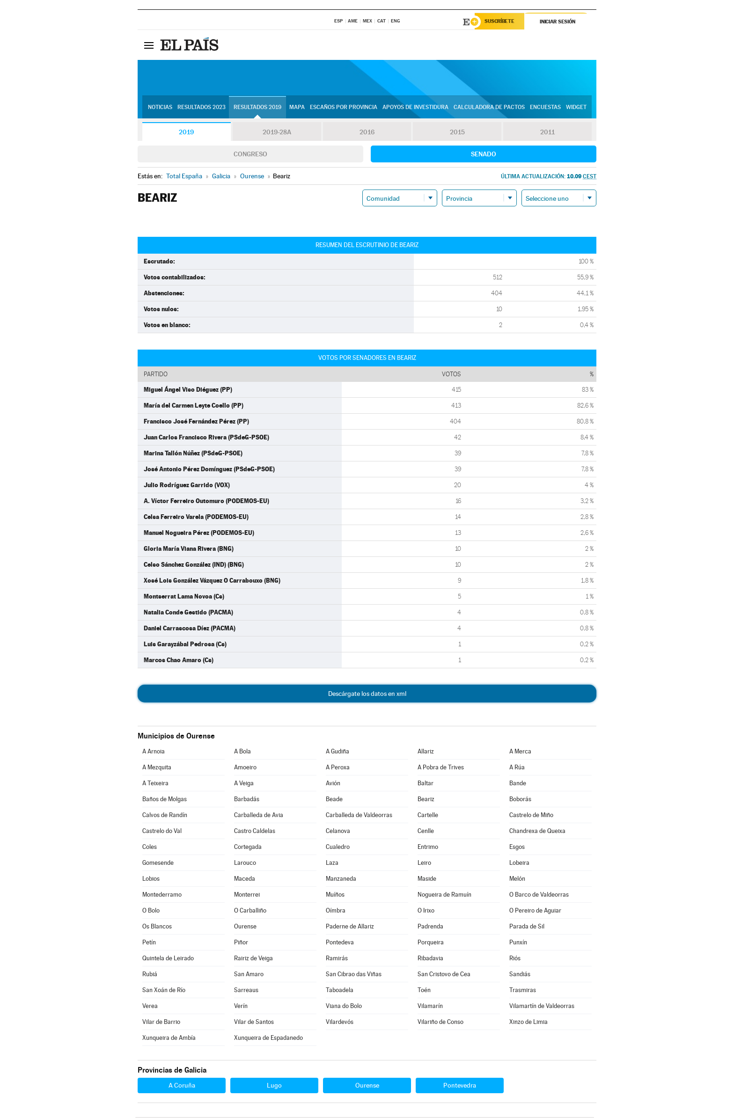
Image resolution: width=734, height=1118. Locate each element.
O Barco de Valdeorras (539, 895)
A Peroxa (338, 768)
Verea (150, 1006)
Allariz (426, 752)
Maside (427, 879)
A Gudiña (337, 752)
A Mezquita (156, 768)
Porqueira (431, 943)
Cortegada (248, 847)
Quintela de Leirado (168, 959)
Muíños (335, 895)
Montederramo (162, 895)
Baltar (425, 784)
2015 (457, 133)
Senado (483, 155)
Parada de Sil (526, 927)
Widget (576, 108)
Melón (517, 879)
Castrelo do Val (162, 831)
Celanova (338, 831)
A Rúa (517, 768)
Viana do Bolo (344, 1006)
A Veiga (244, 784)
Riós (515, 959)
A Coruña (182, 1086)
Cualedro (338, 847)
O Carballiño (250, 911)
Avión (333, 784)
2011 (547, 133)
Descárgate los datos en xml (367, 694)
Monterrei (247, 895)
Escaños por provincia (343, 108)
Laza (332, 863)
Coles (149, 847)
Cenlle (426, 831)
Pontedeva (340, 943)
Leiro (424, 863)
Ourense (245, 927)
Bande (517, 784)
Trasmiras (522, 990)
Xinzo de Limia (528, 1022)
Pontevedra (459, 1086)
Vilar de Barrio (161, 1022)
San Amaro (249, 975)
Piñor (241, 943)
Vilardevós (339, 1022)
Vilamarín (430, 1006)
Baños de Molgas (164, 800)
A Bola (242, 752)
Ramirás (337, 959)
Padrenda (430, 927)
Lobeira (519, 863)
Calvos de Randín (164, 815)
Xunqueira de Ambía (169, 1038)
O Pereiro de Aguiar (535, 911)
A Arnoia (153, 752)
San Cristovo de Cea (444, 975)
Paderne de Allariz (350, 927)
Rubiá (149, 975)
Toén (424, 990)
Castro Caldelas (254, 831)
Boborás (520, 800)
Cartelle (428, 815)
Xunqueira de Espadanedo (268, 1038)
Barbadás (246, 800)
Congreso (250, 155)
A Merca (520, 752)
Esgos (517, 847)
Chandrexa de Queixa (537, 831)
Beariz (426, 800)
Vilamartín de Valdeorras (541, 1006)
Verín (241, 1006)
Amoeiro (245, 768)
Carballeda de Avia (258, 815)
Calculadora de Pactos (489, 108)
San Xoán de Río (163, 990)
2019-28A (277, 133)
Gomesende (158, 863)
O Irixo (426, 911)
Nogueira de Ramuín (444, 895)
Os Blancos (157, 927)
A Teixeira (155, 784)
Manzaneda (341, 879)
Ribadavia (430, 959)
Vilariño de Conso (440, 1022)
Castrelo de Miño (531, 815)
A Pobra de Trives (441, 768)
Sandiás (519, 975)
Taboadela (339, 990)
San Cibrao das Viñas (354, 975)
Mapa (297, 108)
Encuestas (545, 108)
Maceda (244, 879)
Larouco (245, 863)
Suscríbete (501, 22)
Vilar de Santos (254, 1022)
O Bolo (151, 911)
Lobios (151, 879)
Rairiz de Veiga (253, 959)
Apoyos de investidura (415, 108)
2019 (186, 133)
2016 (367, 133)
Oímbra (335, 911)
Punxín (518, 943)
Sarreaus (246, 990)
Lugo (274, 1086)
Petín (149, 943)
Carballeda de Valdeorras (359, 815)
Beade (334, 800)
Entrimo (428, 847)
